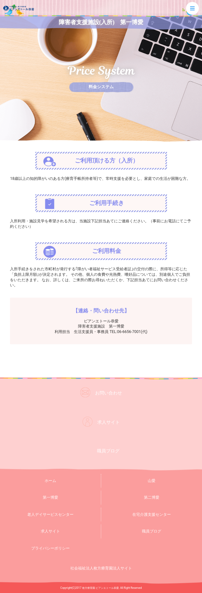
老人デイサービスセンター (50, 514)
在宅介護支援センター (151, 514)
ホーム (50, 480)
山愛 (151, 480)
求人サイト (50, 531)
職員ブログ (151, 531)
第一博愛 (50, 497)
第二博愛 (151, 497)
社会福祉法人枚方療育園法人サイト (101, 568)
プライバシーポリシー (50, 548)
